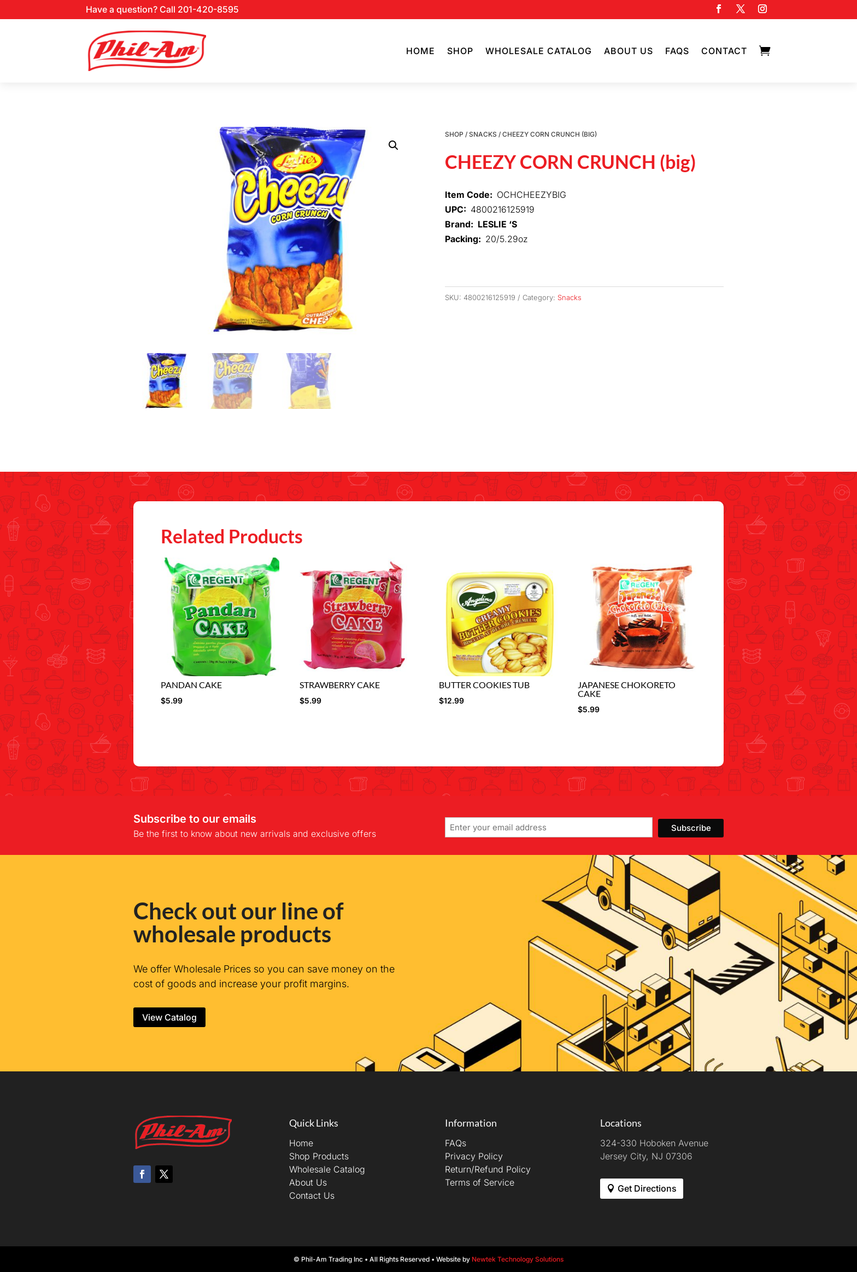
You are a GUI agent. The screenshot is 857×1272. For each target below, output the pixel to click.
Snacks (483, 134)
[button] (393, 145)
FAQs (677, 50)
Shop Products (319, 1156)
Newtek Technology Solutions (517, 1259)
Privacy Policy (474, 1156)
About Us (628, 50)
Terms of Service (479, 1182)
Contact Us (311, 1195)
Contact (724, 50)
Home (420, 50)
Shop (460, 50)
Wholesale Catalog (538, 50)
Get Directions (647, 1188)
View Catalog (169, 1017)
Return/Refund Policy (488, 1169)
